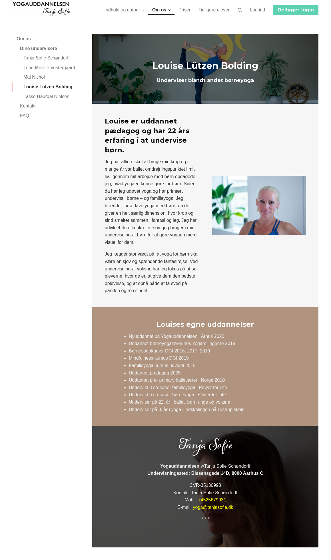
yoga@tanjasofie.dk (213, 507)
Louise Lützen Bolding (48, 86)
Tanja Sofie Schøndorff (46, 57)
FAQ (24, 115)
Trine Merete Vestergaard (49, 67)
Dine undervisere (38, 48)
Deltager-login (296, 10)
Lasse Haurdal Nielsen (46, 96)
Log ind (257, 9)
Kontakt (27, 105)
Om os (24, 38)
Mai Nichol (34, 77)
